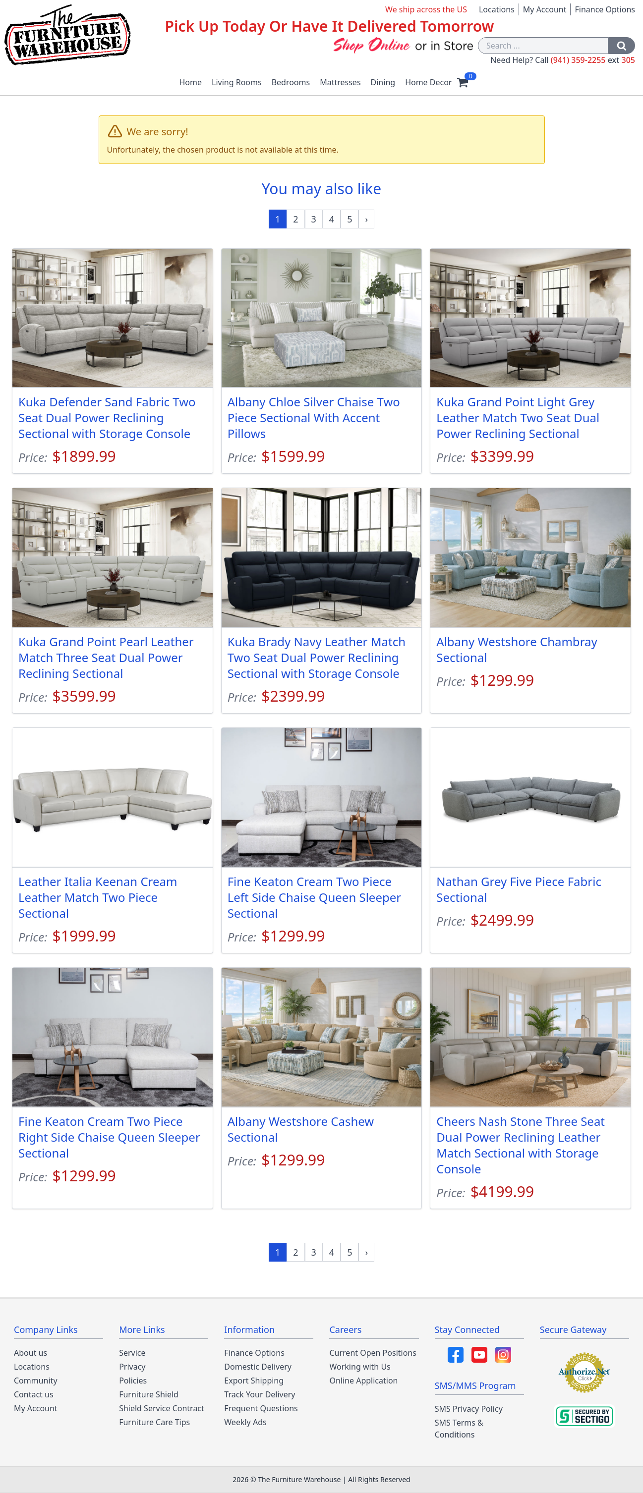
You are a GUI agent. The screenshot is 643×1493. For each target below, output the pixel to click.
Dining (383, 82)
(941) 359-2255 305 (593, 60)
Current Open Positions (372, 1352)
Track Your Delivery (259, 1394)
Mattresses (340, 82)
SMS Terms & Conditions (459, 1428)
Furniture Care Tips (154, 1422)
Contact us (34, 1394)
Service (132, 1352)
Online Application (363, 1380)
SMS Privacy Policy (469, 1408)
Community (36, 1380)
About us (30, 1352)
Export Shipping (254, 1380)
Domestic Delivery (258, 1366)
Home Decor (428, 82)
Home (190, 82)
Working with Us (359, 1366)
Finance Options (605, 9)
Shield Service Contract (161, 1408)
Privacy (132, 1366)
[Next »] (366, 219)
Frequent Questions (260, 1408)
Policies (133, 1380)
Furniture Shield (148, 1394)
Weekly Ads (245, 1422)
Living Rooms (237, 82)
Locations (497, 9)
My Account (545, 9)
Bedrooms (291, 82)
